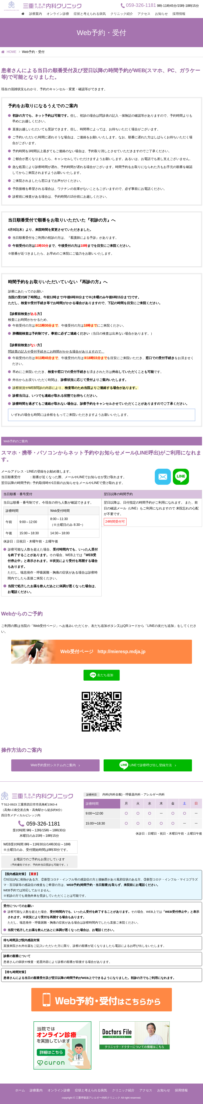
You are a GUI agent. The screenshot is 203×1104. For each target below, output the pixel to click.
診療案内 (35, 13)
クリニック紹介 (121, 13)
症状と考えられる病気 (90, 13)
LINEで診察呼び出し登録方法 (147, 765)
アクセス (144, 13)
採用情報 (178, 13)
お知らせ (161, 13)
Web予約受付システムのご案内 (55, 765)
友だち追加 (101, 675)
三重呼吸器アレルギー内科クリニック (98, 1097)
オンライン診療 (58, 13)
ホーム (20, 1090)
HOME (11, 52)
